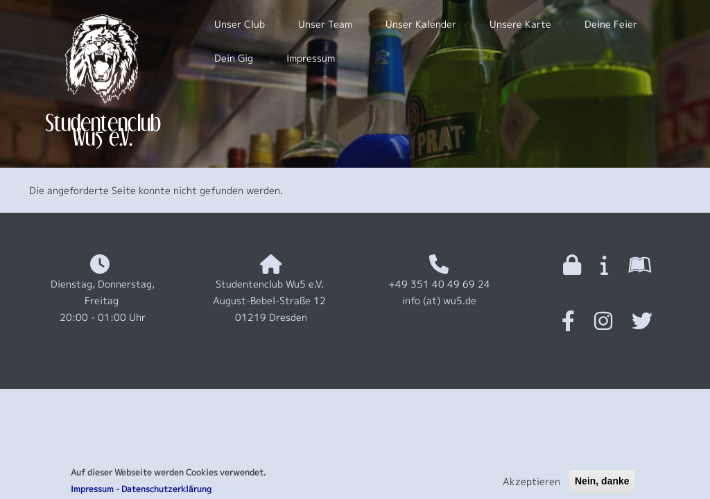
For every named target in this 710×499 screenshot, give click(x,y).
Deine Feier (611, 23)
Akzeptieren (531, 484)
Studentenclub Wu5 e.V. (103, 129)
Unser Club (239, 23)
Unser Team (325, 23)
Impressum (92, 492)
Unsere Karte (520, 23)
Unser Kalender (421, 23)
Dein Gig (233, 57)
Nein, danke (602, 483)
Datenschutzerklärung (166, 492)
